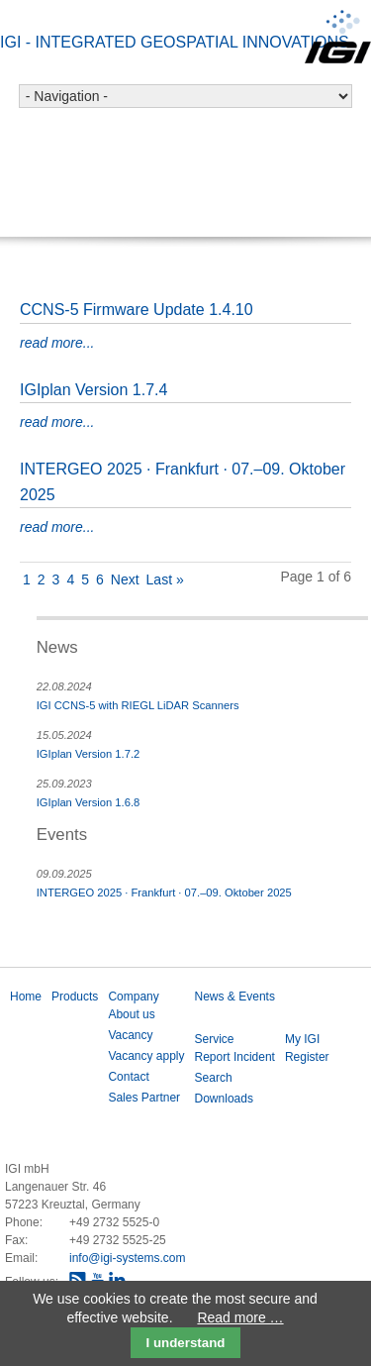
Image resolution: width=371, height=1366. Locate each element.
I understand (186, 1342)
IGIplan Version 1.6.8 (88, 802)
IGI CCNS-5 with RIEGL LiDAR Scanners (138, 705)
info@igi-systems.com (127, 1258)
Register (307, 1057)
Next (125, 579)
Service (214, 1039)
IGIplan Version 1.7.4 (93, 389)
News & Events (235, 996)
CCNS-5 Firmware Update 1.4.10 (136, 309)
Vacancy (130, 1035)
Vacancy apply (146, 1056)
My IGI (302, 1039)
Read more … (240, 1317)
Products (74, 996)
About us (131, 1014)
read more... (57, 343)
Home (26, 996)
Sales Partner (144, 1097)
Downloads (224, 1098)
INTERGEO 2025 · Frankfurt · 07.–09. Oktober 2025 (164, 892)
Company (133, 996)
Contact (128, 1077)
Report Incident (235, 1057)
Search (213, 1078)
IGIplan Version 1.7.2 (88, 754)
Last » (165, 579)
